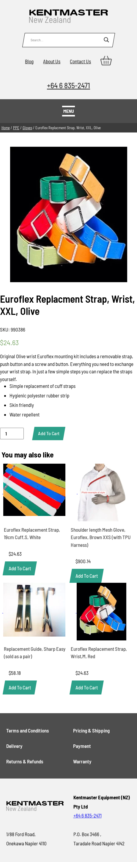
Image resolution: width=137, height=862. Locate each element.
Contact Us (80, 61)
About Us (51, 61)
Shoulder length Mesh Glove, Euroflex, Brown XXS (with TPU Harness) (101, 537)
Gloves (27, 127)
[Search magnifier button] (106, 40)
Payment (82, 746)
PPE (16, 127)
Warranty (82, 761)
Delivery (14, 746)
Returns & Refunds (24, 761)
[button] (20, 568)
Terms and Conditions (27, 730)
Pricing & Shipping (91, 730)
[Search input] (66, 40)
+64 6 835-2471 (68, 85)
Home (5, 127)
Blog (29, 61)
